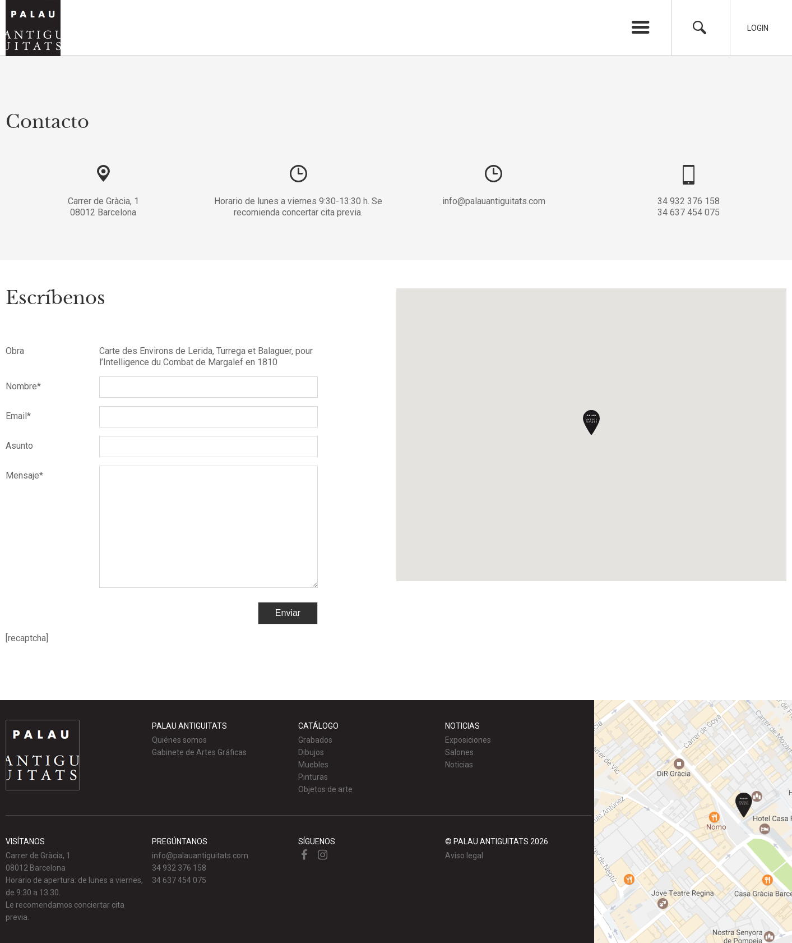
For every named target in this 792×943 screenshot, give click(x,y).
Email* (18, 416)
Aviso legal (464, 855)
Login (757, 28)
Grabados (315, 739)
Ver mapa (693, 821)
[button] (591, 422)
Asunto (19, 445)
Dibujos (311, 752)
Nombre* (23, 386)
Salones (459, 752)
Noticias (459, 764)
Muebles (313, 764)
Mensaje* (24, 475)
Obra (15, 351)
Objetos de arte (325, 789)
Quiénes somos (179, 739)
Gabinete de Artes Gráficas (199, 752)
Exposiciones (468, 739)
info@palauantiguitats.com (493, 201)
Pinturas (313, 776)
